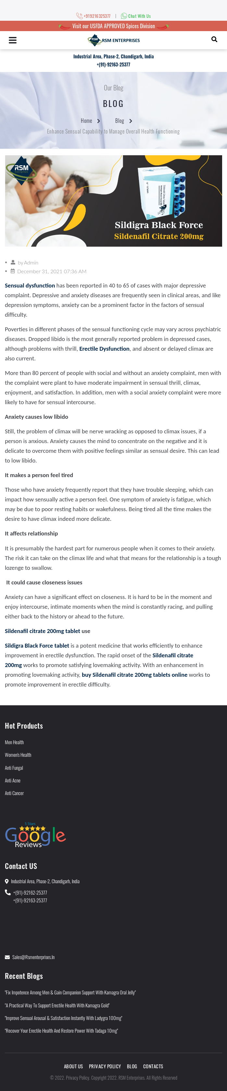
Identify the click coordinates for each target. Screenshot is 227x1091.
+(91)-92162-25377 (30, 892)
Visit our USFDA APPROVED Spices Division (113, 26)
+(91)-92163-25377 (113, 64)
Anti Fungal (14, 767)
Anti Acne (12, 780)
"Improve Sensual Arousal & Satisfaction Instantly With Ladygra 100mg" (63, 1017)
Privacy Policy (105, 1066)
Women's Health (18, 754)
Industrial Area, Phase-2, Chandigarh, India (113, 56)
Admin (31, 262)
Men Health (14, 741)
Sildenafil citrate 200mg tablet (42, 631)
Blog (119, 120)
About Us (73, 1066)
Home (86, 120)
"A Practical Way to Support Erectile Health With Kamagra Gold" (57, 1005)
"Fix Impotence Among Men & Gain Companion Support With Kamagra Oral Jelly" (70, 992)
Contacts (153, 1066)
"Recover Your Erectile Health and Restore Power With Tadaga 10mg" (61, 1030)
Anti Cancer (14, 792)
